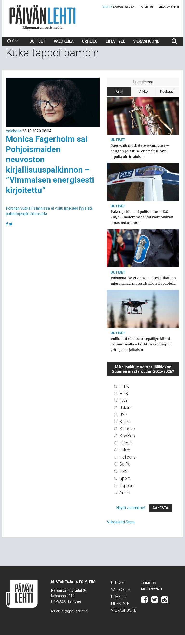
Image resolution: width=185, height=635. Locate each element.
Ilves (123, 400)
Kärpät (125, 442)
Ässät (124, 492)
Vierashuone (146, 41)
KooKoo (127, 435)
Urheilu (90, 41)
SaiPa (124, 464)
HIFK (124, 386)
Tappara (127, 485)
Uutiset (37, 41)
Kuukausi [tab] (167, 91)
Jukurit (125, 407)
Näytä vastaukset (130, 508)
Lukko (124, 449)
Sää (12, 41)
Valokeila (64, 41)
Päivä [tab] (119, 91)
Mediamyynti (168, 6)
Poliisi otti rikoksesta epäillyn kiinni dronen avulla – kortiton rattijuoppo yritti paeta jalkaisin (141, 344)
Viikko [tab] (143, 91)
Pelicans (127, 457)
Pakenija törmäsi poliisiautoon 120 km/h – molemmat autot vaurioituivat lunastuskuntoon (142, 217)
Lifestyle (115, 41)
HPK (123, 393)
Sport (124, 478)
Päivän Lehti (42, 17)
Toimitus (146, 6)
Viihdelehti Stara (120, 522)
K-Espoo (127, 428)
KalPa (125, 421)
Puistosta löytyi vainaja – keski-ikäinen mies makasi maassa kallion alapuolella (143, 281)
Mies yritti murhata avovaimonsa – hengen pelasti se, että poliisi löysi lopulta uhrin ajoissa (140, 151)
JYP (123, 414)
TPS (123, 471)
